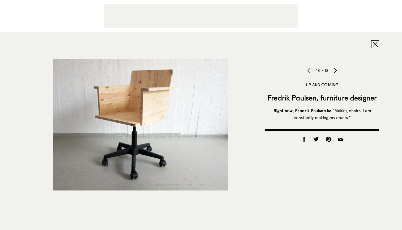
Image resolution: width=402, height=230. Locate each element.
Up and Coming (322, 84)
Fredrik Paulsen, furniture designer (322, 97)
